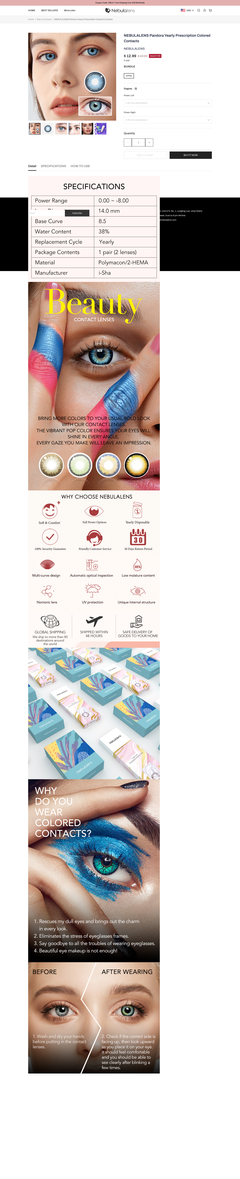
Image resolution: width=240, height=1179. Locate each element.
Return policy (129, 1128)
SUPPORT (150, 1113)
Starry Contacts (44, 19)
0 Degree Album (110, 1141)
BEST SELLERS (49, 10)
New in (105, 1150)
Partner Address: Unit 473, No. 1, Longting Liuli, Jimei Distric (173, 1119)
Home (31, 19)
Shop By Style (109, 1128)
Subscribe (77, 1121)
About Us (127, 1145)
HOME (31, 10)
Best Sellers (108, 1123)
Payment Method (131, 1137)
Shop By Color (109, 1132)
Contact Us (128, 1141)
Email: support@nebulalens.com (160, 1128)
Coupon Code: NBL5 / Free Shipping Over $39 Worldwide (120, 3)
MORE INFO (130, 1113)
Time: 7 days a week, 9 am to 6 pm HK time (165, 1123)
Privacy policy (129, 1123)
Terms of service (131, 1119)
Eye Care (106, 1159)
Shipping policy (130, 1132)
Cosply (105, 1137)
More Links (69, 10)
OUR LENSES (109, 1113)
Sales (105, 1154)
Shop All (106, 1145)
